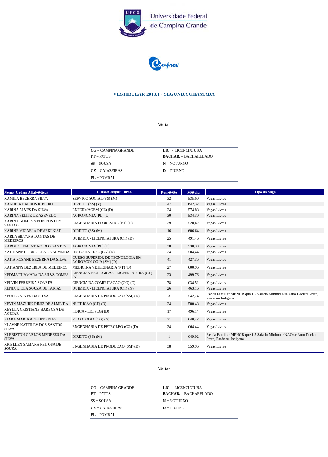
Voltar (164, 125)
